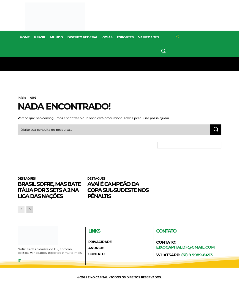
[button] (163, 50)
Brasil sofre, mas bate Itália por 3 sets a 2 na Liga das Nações (49, 189)
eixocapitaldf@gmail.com (185, 246)
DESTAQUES (26, 178)
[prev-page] (21, 209)
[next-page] (29, 209)
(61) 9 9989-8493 (197, 254)
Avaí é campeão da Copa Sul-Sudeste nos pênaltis (117, 189)
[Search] (215, 129)
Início (22, 98)
